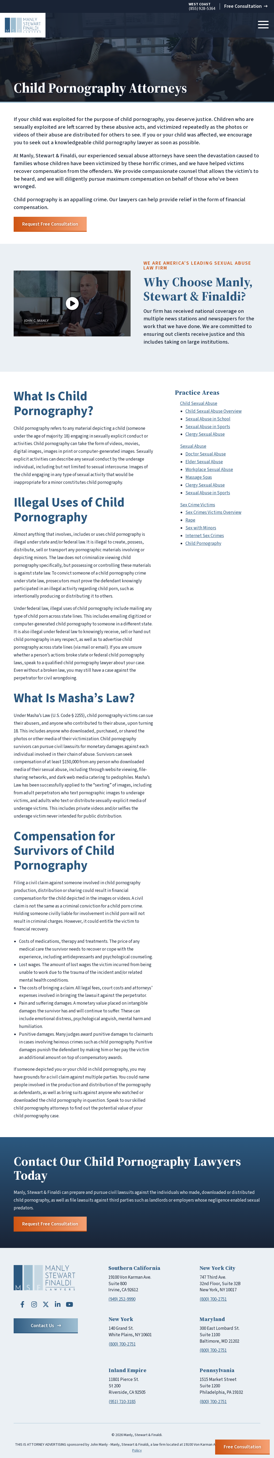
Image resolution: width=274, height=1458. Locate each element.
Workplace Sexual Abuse (209, 469)
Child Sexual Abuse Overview (213, 411)
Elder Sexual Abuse (204, 462)
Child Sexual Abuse (198, 403)
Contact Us (46, 1325)
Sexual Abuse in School (207, 419)
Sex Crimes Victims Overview (213, 512)
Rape (190, 520)
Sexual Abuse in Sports (207, 427)
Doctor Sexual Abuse (205, 454)
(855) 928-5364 (202, 7)
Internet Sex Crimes (204, 536)
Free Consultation (246, 6)
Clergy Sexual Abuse (205, 434)
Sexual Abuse (193, 446)
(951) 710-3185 (122, 1402)
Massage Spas (198, 477)
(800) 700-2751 (213, 1299)
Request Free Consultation (50, 224)
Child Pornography (203, 543)
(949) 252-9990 (121, 1299)
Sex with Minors (200, 528)
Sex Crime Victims (197, 505)
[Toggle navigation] (263, 25)
